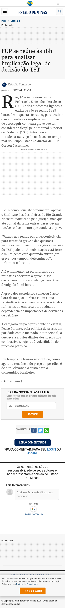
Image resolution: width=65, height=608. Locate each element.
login (52, 449)
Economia (15, 20)
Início (3, 20)
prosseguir (32, 591)
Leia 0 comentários (32, 442)
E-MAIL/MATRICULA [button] (34, 514)
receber (32, 414)
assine (32, 453)
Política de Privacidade (27, 584)
